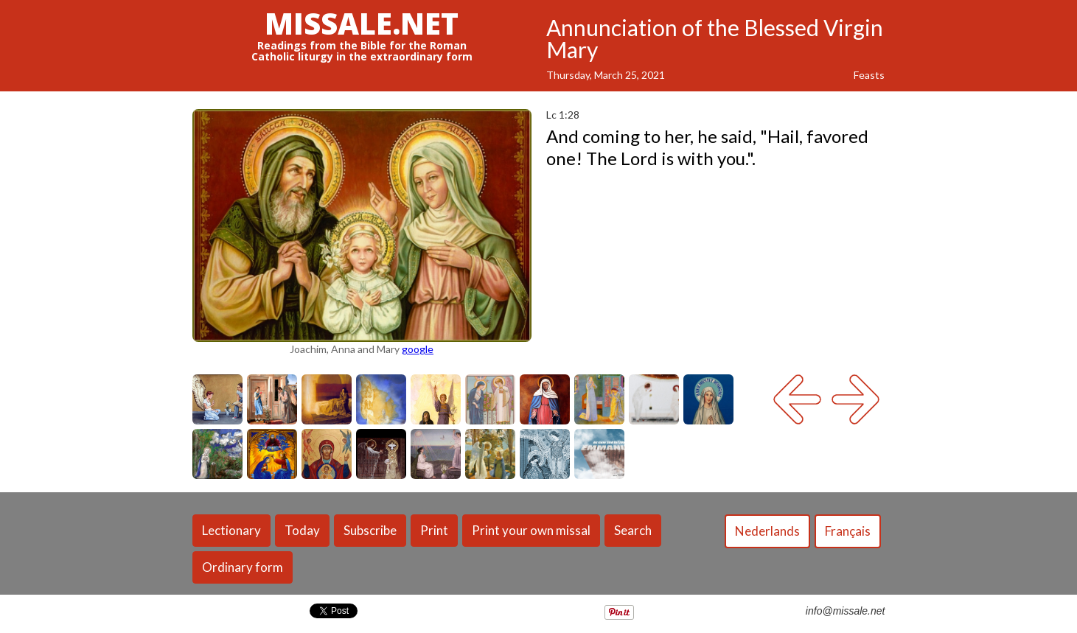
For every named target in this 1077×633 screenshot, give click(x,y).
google (417, 349)
